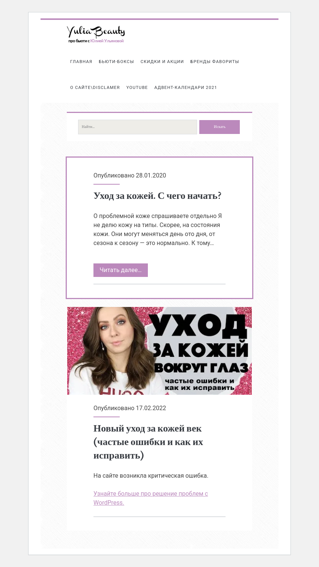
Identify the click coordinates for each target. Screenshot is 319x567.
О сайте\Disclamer (95, 87)
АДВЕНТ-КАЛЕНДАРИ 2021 (185, 87)
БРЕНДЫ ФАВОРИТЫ (214, 61)
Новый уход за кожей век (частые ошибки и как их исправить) (159, 351)
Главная (81, 61)
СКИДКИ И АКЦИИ (162, 61)
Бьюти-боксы (116, 61)
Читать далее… (124, 270)
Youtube (137, 87)
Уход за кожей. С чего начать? (157, 196)
